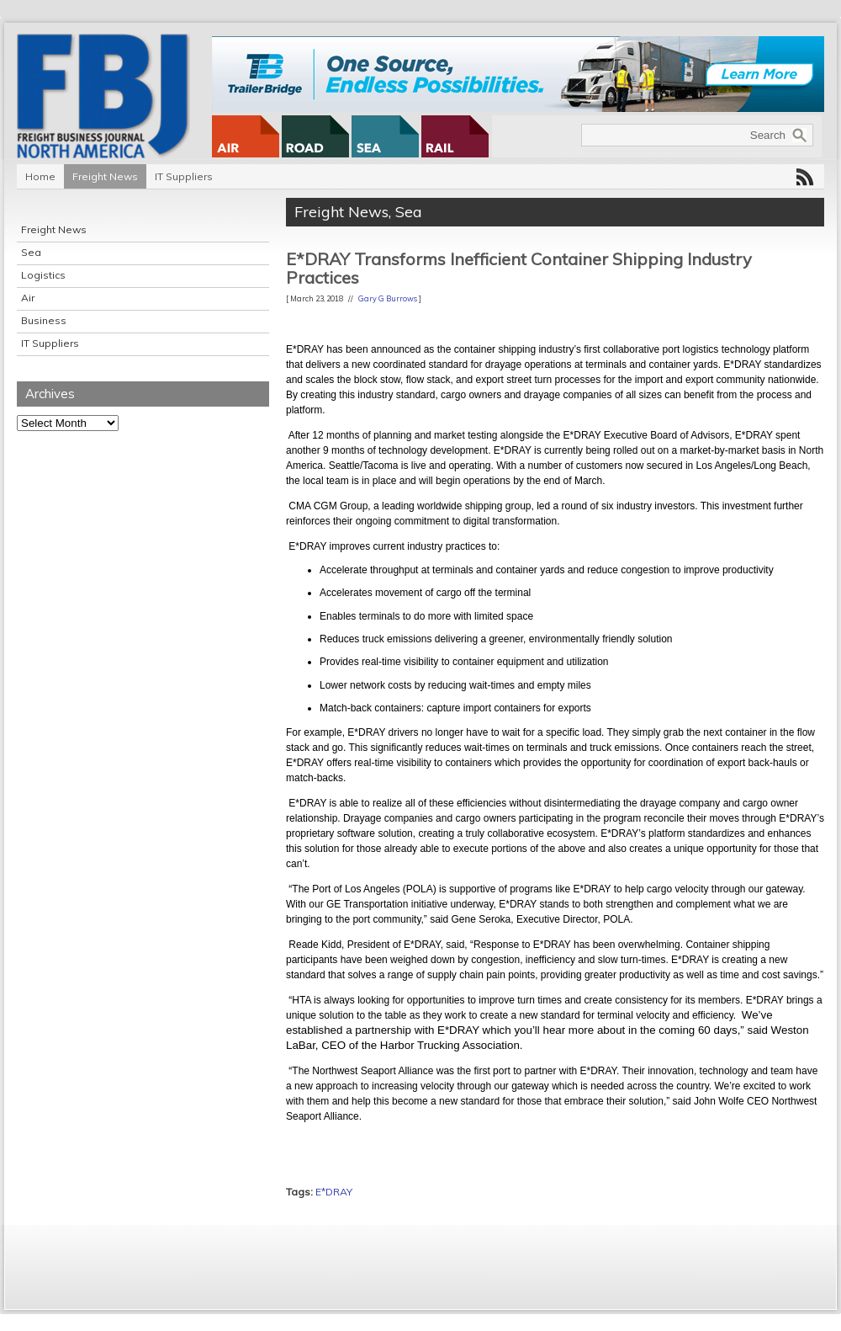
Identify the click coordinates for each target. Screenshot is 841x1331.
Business (43, 320)
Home (40, 176)
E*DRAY (333, 1191)
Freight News (105, 176)
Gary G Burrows (387, 298)
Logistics (43, 275)
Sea (31, 252)
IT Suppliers (184, 176)
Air (27, 297)
